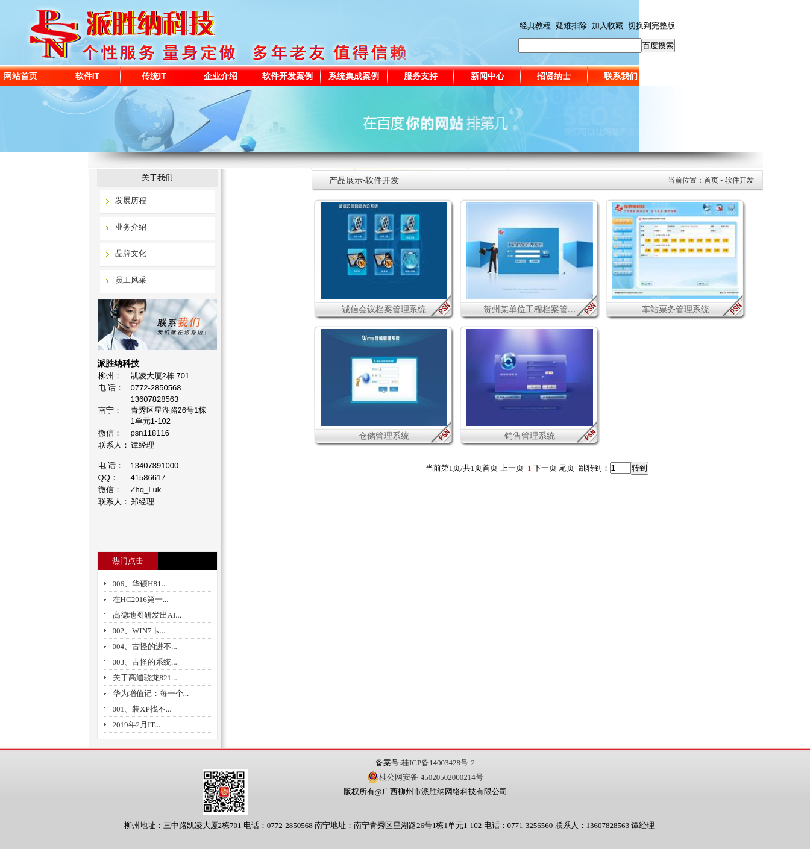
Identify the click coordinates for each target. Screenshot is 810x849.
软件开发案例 (287, 76)
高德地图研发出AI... (147, 614)
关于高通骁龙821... (145, 677)
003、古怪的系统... (145, 661)
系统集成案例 (353, 76)
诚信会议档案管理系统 (384, 309)
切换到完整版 (651, 25)
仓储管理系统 (384, 435)
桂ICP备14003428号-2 (438, 762)
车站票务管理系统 (675, 309)
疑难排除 (571, 25)
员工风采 (130, 279)
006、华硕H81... (140, 583)
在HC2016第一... (141, 599)
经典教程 (535, 25)
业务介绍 (130, 226)
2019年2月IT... (137, 724)
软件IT (87, 76)
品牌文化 (130, 253)
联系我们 (621, 76)
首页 (711, 180)
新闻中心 (487, 76)
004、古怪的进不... (145, 646)
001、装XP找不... (142, 708)
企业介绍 (220, 76)
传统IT (154, 76)
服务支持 (421, 76)
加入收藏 (607, 25)
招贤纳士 (554, 76)
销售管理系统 (529, 435)
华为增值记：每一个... (151, 693)
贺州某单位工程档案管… (529, 309)
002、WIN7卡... (139, 630)
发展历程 (130, 200)
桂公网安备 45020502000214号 (425, 777)
